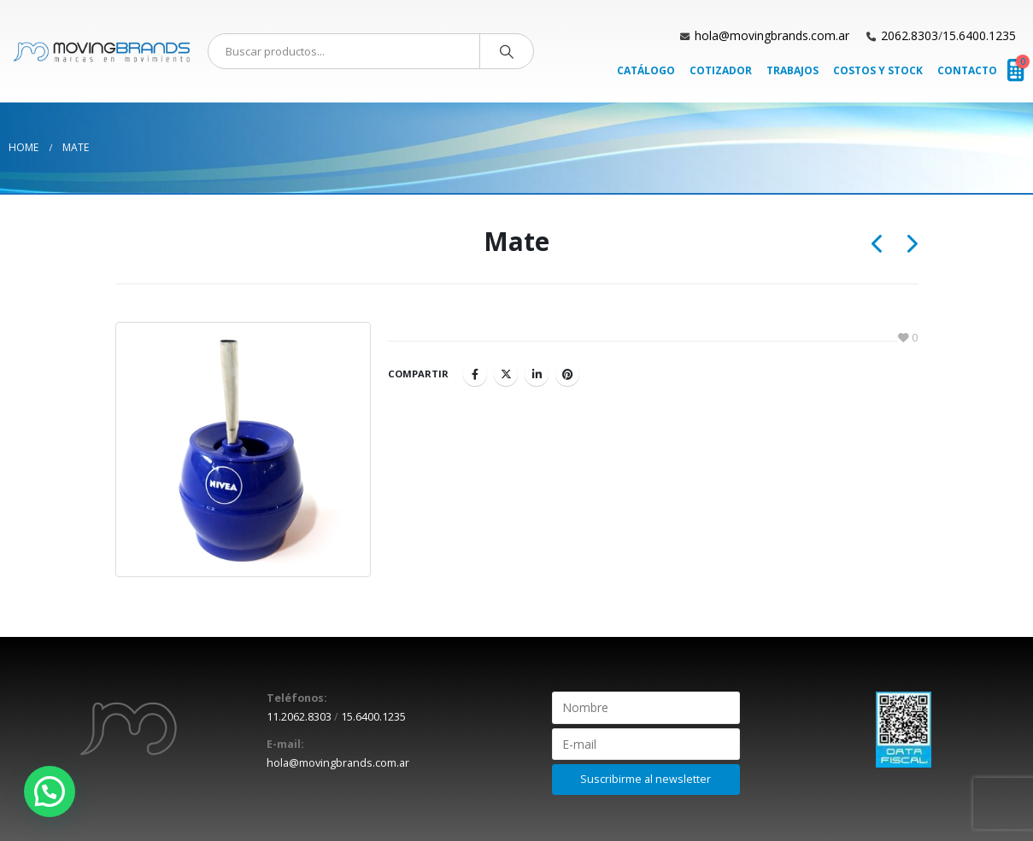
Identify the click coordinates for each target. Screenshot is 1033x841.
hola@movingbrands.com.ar (772, 35)
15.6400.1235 (979, 35)
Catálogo (646, 70)
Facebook (475, 374)
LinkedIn (537, 374)
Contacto (967, 70)
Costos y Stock (878, 70)
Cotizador (721, 70)
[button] (49, 791)
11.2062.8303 (299, 717)
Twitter (506, 374)
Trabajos (792, 70)
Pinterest (567, 374)
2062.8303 (909, 35)
